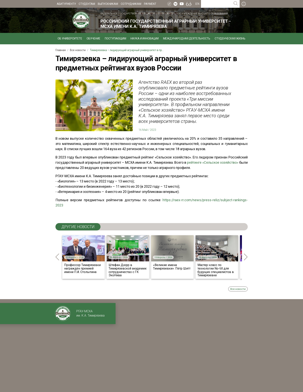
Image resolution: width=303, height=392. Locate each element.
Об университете (70, 38)
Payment (150, 3)
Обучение (93, 38)
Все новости (238, 288)
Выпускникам (108, 3)
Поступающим (115, 38)
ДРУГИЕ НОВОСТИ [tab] (77, 226)
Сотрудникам (131, 3)
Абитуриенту (66, 3)
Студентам (87, 3)
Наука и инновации (144, 38)
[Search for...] (216, 4)
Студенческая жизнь (230, 38)
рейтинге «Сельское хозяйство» (212, 162)
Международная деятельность (186, 38)
